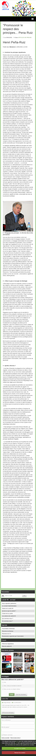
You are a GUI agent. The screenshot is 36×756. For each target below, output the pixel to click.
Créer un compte (5, 737)
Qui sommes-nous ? (7, 618)
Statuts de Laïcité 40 (7, 608)
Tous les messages (8, 712)
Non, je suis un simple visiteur (11, 689)
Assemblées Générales (8, 628)
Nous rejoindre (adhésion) (9, 603)
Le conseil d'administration (9, 606)
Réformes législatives (8, 643)
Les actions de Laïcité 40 (9, 616)
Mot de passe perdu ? (15, 737)
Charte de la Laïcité (7, 613)
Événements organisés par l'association (13, 636)
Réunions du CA (6, 633)
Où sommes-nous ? (7, 621)
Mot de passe (5, 727)
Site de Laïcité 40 (7, 646)
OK (24, 595)
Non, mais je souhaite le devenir (11, 685)
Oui (4, 682)
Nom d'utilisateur (6, 720)
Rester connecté (7, 735)
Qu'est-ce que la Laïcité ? (9, 611)
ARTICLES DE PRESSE (24, 37)
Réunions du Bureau (7, 631)
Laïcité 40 (23, 9)
